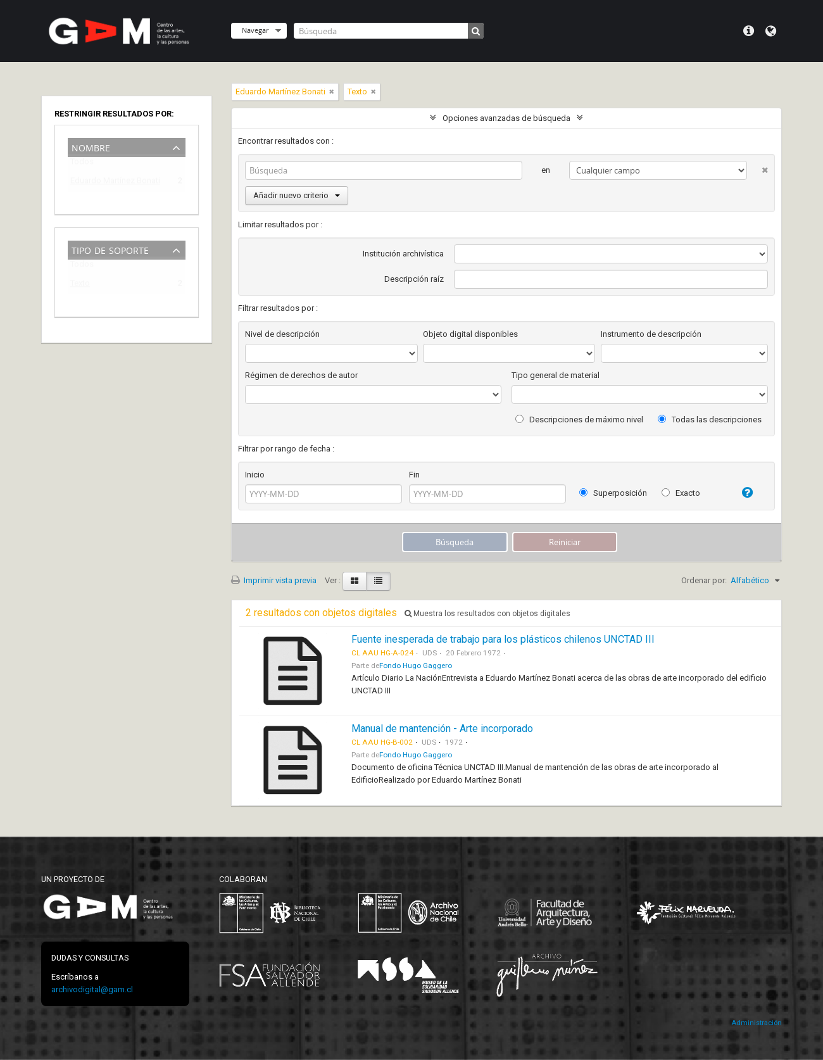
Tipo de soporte (110, 249)
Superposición (613, 493)
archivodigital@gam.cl (92, 989)
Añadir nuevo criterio (296, 195)
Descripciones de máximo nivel (579, 419)
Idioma (771, 31)
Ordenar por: (704, 580)
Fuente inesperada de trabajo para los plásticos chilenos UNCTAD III (503, 639)
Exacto (681, 493)
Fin (414, 474)
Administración (756, 1023)
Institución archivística (403, 253)
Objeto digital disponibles (470, 334)
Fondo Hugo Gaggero (415, 665)
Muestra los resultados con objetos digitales (487, 613)
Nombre (91, 146)
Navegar (255, 30)
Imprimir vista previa (274, 580)
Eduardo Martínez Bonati (115, 182)
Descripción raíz (414, 279)
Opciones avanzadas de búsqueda (506, 118)
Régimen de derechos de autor (301, 375)
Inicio (255, 474)
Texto (80, 285)
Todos (82, 164)
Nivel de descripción (282, 334)
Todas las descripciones (710, 419)
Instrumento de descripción (651, 334)
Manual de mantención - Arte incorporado (442, 728)
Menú (749, 31)
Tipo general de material (556, 375)
